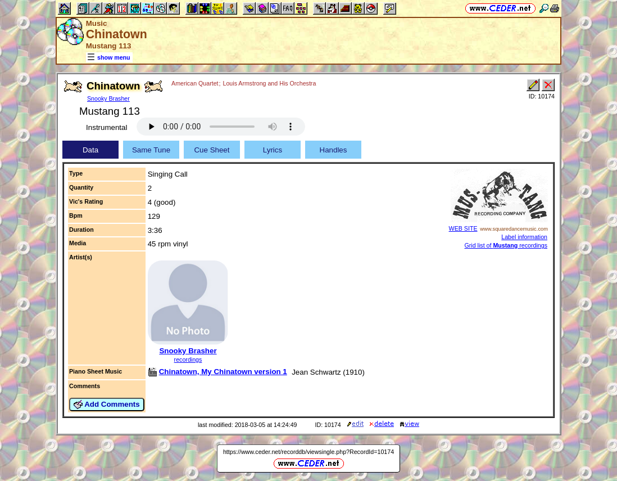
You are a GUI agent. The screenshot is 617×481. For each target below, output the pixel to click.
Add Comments (107, 404)
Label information (524, 236)
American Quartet (195, 83)
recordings (188, 359)
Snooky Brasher (108, 98)
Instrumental (106, 127)
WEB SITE (463, 228)
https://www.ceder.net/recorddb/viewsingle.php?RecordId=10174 (308, 451)
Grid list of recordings (506, 245)
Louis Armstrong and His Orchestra (269, 83)
